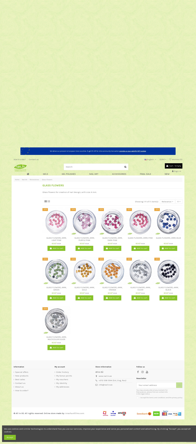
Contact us (34, 159)
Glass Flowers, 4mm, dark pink (112, 239)
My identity (61, 383)
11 (179, 201)
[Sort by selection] (167, 202)
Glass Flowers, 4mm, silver (140, 288)
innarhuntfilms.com (74, 413)
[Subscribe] (179, 385)
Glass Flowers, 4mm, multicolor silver (56, 338)
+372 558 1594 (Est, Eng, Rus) (112, 380)
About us (19, 387)
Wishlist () (175, 159)
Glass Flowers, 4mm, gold (84, 288)
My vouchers (62, 379)
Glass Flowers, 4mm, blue (168, 238)
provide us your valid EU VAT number (133, 151)
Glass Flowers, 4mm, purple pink (84, 239)
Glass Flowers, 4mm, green (56, 288)
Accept (10, 437)
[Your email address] (156, 385)
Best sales (20, 379)
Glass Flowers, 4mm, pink (140, 238)
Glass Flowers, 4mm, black (168, 288)
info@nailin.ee (105, 385)
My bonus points (64, 376)
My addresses (62, 387)
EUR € (163, 159)
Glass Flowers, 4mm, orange (112, 288)
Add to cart (56, 248)
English (150, 159)
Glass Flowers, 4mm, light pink (56, 239)
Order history (62, 372)
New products (21, 376)
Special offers (21, 372)
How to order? (20, 159)
